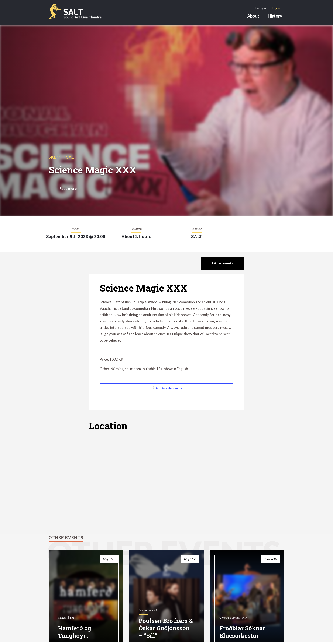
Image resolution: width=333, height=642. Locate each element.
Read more (68, 188)
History (275, 15)
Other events (222, 263)
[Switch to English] (277, 8)
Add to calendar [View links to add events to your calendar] (167, 388)
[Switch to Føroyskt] (261, 8)
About (253, 15)
